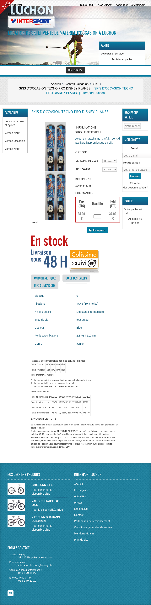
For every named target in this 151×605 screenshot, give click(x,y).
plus (47, 493)
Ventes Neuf (12, 133)
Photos (78, 502)
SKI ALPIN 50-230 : (87, 161)
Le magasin (81, 490)
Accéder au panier (122, 59)
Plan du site (81, 539)
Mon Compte (132, 139)
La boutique (86, 5)
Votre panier (104, 5)
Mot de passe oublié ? (135, 187)
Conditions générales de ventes (93, 527)
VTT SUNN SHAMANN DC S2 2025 (46, 519)
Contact (78, 514)
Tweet (34, 222)
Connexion (121, 5)
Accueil (56, 84)
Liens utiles (81, 508)
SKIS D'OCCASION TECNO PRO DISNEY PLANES (54, 88)
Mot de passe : (131, 162)
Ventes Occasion (77, 84)
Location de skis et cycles (14, 123)
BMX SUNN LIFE (42, 485)
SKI (95, 84)
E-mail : (135, 148)
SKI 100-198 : (84, 169)
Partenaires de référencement (92, 521)
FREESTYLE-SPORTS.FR (67, 431)
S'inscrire (135, 183)
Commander (138, 5)
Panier (105, 45)
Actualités (80, 496)
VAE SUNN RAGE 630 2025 (45, 502)
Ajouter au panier (97, 230)
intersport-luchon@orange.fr (35, 565)
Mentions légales (84, 533)
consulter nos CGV (61, 447)
